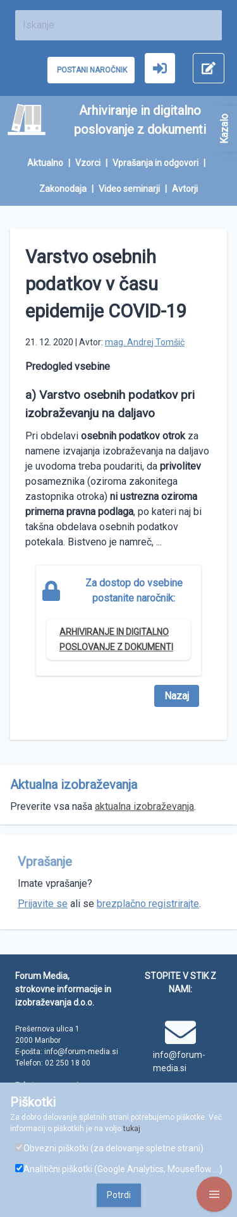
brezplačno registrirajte (148, 904)
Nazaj (176, 696)
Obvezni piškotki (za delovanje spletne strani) (109, 1148)
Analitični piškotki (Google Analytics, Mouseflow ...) (118, 1169)
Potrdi (119, 1195)
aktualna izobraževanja (144, 806)
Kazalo (224, 129)
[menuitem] (51, 163)
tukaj (131, 1128)
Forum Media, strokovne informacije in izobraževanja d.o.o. (63, 989)
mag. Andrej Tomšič (145, 342)
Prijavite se (43, 904)
